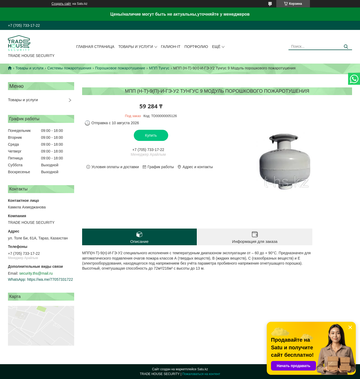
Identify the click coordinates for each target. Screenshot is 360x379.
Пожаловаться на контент (201, 374)
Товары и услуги (135, 46)
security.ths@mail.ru (36, 273)
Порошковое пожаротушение (120, 68)
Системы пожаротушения (69, 68)
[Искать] (346, 46)
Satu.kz (202, 369)
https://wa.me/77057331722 (50, 279)
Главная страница (95, 46)
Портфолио (196, 46)
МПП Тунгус (159, 68)
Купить (151, 135)
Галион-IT (171, 46)
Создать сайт (61, 4)
